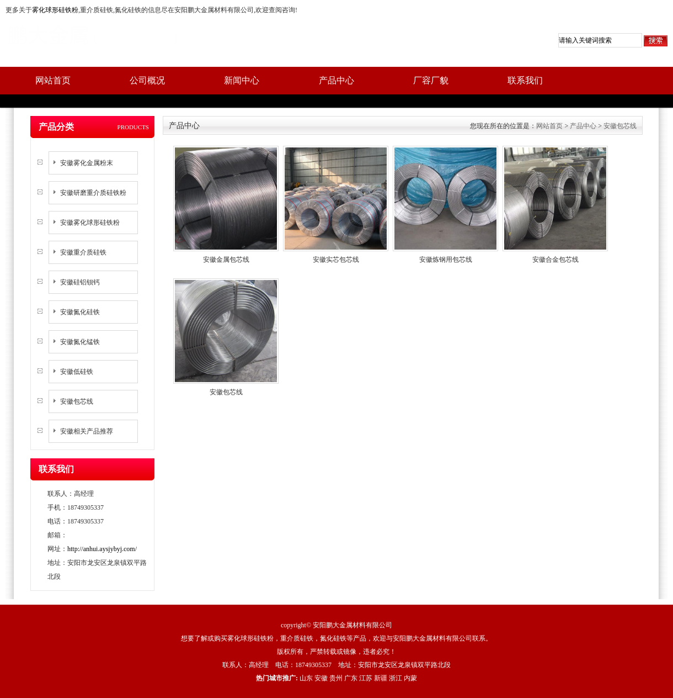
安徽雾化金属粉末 (86, 163)
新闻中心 (241, 80)
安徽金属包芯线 (226, 259)
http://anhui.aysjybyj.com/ (102, 549)
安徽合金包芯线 (555, 259)
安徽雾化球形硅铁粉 (90, 222)
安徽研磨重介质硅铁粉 (93, 193)
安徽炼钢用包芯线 (445, 259)
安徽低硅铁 (76, 372)
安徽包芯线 (76, 401)
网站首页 (53, 80)
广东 (350, 678)
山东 (306, 678)
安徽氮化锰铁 (80, 342)
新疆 (380, 678)
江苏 (365, 678)
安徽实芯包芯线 (336, 259)
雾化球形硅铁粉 (55, 10)
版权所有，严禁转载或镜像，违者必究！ (336, 651)
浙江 (395, 678)
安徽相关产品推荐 (86, 431)
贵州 (336, 678)
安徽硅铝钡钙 (80, 282)
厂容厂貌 (430, 80)
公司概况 (147, 80)
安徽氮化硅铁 (80, 312)
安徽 (321, 678)
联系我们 (525, 80)
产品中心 (336, 80)
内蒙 (410, 678)
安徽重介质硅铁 (83, 252)
